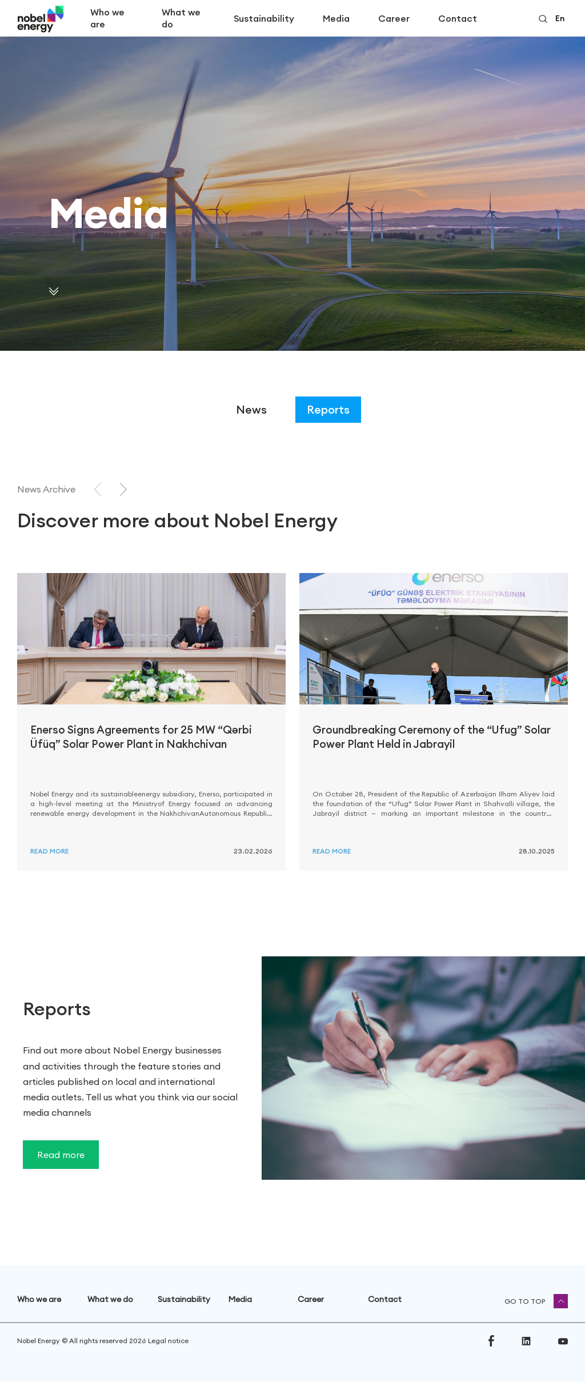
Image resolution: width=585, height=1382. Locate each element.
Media (336, 18)
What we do (181, 18)
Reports (328, 409)
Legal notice (168, 1340)
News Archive (46, 489)
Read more (49, 851)
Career (394, 18)
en (559, 18)
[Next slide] (123, 489)
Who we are (107, 18)
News (251, 409)
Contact (457, 18)
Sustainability (264, 18)
